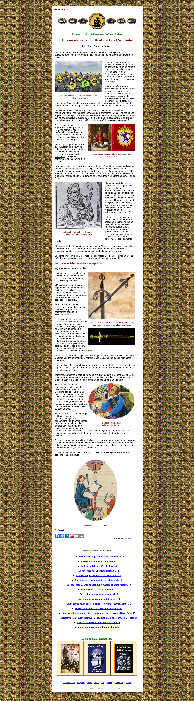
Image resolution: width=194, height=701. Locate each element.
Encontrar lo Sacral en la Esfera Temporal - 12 (98, 608)
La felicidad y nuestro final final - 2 (98, 561)
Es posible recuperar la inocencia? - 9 (98, 594)
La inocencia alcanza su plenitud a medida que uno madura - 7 (99, 585)
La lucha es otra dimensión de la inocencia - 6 (98, 580)
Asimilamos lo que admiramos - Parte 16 (99, 627)
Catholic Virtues (69, 683)
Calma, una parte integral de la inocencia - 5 (98, 575)
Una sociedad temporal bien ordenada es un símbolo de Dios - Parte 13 (98, 613)
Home (89, 683)
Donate (128, 683)
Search (109, 683)
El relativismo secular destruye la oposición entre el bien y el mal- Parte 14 (99, 618)
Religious (80, 683)
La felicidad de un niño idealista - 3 (99, 566)
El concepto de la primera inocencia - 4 (99, 571)
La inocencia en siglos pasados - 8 (99, 590)
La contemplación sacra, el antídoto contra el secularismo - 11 (99, 604)
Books (96, 683)
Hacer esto (60, 156)
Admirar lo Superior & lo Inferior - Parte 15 (98, 622)
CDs (102, 683)
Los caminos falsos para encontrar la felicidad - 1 (99, 557)
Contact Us (119, 683)
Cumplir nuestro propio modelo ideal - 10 (99, 599)
